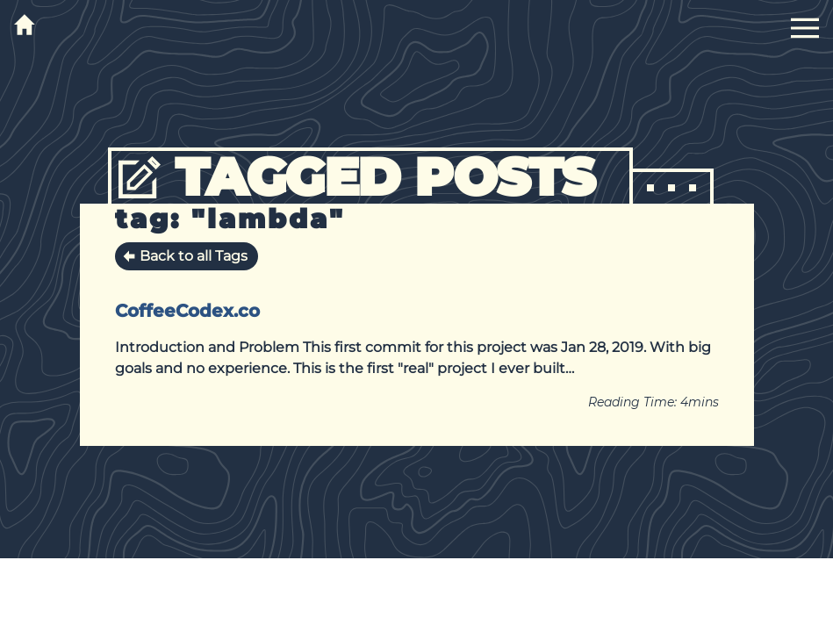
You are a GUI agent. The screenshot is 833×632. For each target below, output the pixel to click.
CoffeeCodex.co (187, 310)
